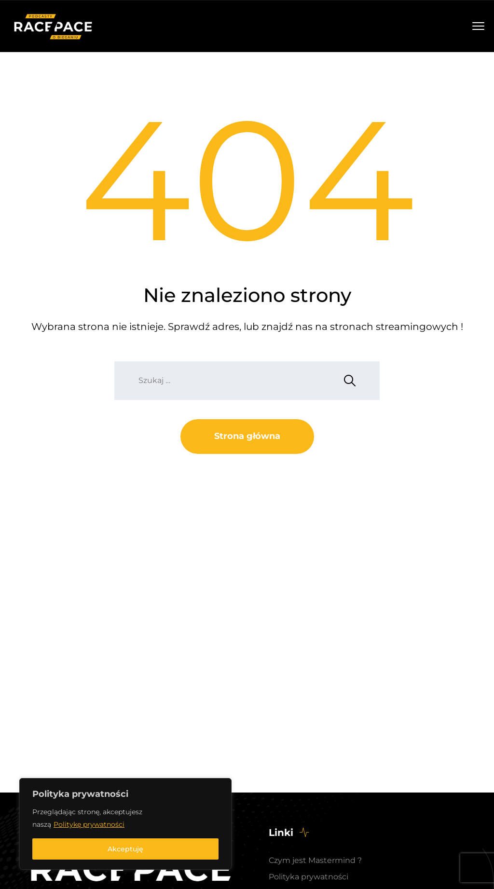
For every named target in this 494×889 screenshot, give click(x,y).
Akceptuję (125, 849)
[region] (125, 824)
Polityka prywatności (308, 876)
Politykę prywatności (89, 824)
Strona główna (247, 436)
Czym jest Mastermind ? (315, 860)
